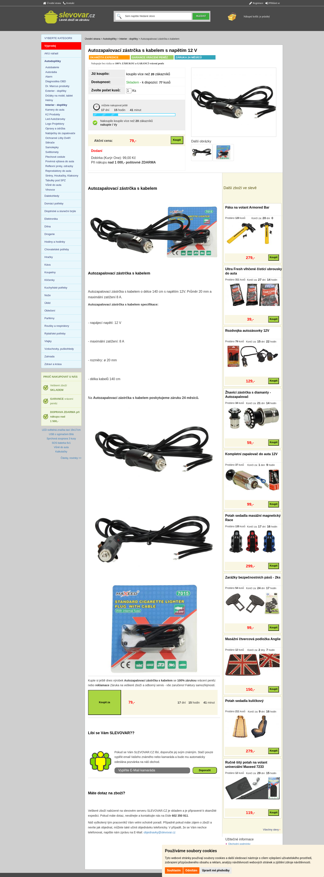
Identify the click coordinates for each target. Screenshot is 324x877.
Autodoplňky (110, 38)
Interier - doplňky (128, 38)
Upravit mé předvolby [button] (215, 870)
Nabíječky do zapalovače (60, 133)
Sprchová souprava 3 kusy (61, 438)
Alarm (48, 76)
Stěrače (50, 142)
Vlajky (48, 341)
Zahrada (49, 356)
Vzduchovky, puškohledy (59, 348)
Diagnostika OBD (55, 81)
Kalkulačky (61, 451)
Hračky (48, 257)
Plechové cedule (55, 156)
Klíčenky (49, 280)
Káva (47, 264)
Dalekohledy (51, 195)
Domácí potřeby (53, 203)
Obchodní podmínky (239, 843)
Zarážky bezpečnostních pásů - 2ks (253, 577)
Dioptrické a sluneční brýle (60, 211)
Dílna (47, 226)
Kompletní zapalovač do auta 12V (251, 454)
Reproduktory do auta (58, 170)
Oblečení (49, 310)
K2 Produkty (52, 114)
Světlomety (52, 152)
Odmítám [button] (191, 870)
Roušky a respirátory (56, 325)
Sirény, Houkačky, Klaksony (61, 175)
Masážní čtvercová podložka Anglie (253, 639)
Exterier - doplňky (55, 90)
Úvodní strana (52, 3)
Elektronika (51, 218)
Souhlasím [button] (174, 870)
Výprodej (50, 45)
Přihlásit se (272, 3)
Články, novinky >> (71, 458)
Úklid (47, 302)
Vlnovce (50, 189)
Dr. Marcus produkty (57, 86)
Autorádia (51, 72)
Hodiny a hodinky (54, 241)
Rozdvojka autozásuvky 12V (247, 330)
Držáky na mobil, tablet (59, 95)
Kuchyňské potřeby (55, 287)
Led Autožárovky (55, 119)
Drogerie (49, 234)
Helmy (49, 100)
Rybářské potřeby (55, 333)
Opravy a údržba (55, 128)
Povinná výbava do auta (59, 161)
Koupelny (50, 272)
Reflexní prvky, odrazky (59, 166)
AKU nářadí (51, 53)
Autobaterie (52, 67)
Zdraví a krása (53, 364)
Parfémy (49, 318)
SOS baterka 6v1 (61, 442)
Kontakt (68, 3)
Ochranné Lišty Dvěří (58, 138)
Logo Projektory (54, 123)
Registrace (256, 3)
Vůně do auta (53, 184)
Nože (47, 295)
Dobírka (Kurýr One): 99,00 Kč (113, 158)
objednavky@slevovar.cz (159, 832)
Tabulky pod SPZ (55, 180)
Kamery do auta (54, 109)
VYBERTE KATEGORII (58, 38)
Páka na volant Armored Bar (247, 207)
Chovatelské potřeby (56, 249)
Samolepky (52, 147)
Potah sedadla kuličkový (244, 701)
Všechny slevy (271, 829)
